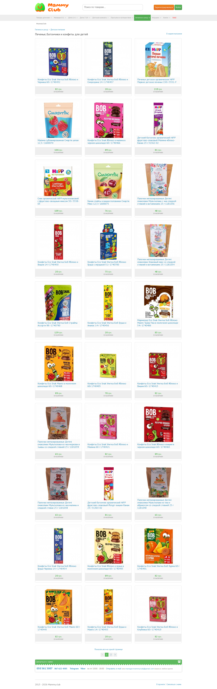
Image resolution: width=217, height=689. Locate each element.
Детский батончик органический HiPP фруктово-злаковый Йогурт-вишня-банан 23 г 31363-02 (108, 505)
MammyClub (41, 23)
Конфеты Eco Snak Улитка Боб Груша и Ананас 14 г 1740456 (106, 324)
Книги (165, 17)
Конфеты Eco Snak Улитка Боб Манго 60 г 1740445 (59, 628)
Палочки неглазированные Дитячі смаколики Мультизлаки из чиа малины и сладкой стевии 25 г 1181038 (58, 505)
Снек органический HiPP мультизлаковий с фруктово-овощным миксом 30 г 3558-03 (58, 201)
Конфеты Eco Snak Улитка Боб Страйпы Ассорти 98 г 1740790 (57, 324)
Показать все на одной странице (109, 649)
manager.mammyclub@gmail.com (139, 669)
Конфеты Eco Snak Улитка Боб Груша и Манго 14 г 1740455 (106, 628)
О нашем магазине (174, 34)
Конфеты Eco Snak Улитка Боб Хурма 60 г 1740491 (158, 567)
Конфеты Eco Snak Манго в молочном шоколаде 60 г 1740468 (57, 384)
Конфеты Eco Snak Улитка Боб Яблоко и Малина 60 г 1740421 (107, 445)
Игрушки (155, 17)
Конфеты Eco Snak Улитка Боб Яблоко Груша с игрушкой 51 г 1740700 (106, 263)
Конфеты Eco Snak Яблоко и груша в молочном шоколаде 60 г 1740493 (105, 567)
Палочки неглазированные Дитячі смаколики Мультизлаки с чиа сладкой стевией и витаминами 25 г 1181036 (156, 201)
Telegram (74, 668)
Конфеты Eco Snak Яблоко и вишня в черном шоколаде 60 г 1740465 (155, 445)
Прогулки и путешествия (121, 17)
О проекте (160, 684)
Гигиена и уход (141, 17)
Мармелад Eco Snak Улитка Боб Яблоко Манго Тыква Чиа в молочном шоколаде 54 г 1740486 (157, 323)
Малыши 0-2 (59, 17)
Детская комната (99, 17)
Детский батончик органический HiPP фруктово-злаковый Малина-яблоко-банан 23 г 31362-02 (156, 140)
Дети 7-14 (84, 17)
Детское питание (57, 29)
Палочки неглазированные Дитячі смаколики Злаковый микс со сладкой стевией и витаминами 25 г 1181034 (156, 262)
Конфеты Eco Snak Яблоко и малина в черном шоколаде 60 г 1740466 (106, 141)
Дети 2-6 (72, 17)
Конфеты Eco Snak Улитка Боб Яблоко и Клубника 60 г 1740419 (157, 628)
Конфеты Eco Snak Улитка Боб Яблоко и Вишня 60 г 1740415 (157, 384)
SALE (174, 17)
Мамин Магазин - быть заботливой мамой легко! (53, 7)
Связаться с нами (174, 684)
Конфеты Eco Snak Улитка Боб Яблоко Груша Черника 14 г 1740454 (57, 567)
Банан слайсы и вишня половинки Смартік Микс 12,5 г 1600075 (108, 202)
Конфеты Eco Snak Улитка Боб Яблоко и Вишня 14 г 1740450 (58, 263)
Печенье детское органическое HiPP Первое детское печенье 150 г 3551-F (157, 80)
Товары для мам (43, 17)
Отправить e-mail (113, 668)
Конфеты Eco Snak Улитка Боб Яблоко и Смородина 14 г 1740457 (107, 80)
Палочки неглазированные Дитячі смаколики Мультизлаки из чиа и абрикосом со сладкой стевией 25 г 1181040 (155, 504)
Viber (83, 668)
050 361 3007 (44, 668)
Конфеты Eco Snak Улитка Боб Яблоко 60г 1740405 (106, 384)
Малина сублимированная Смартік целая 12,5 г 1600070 (58, 141)
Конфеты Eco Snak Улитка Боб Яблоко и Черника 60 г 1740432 (58, 80)
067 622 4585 (60, 668)
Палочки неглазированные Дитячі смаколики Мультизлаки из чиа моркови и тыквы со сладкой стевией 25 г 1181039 (59, 444)
